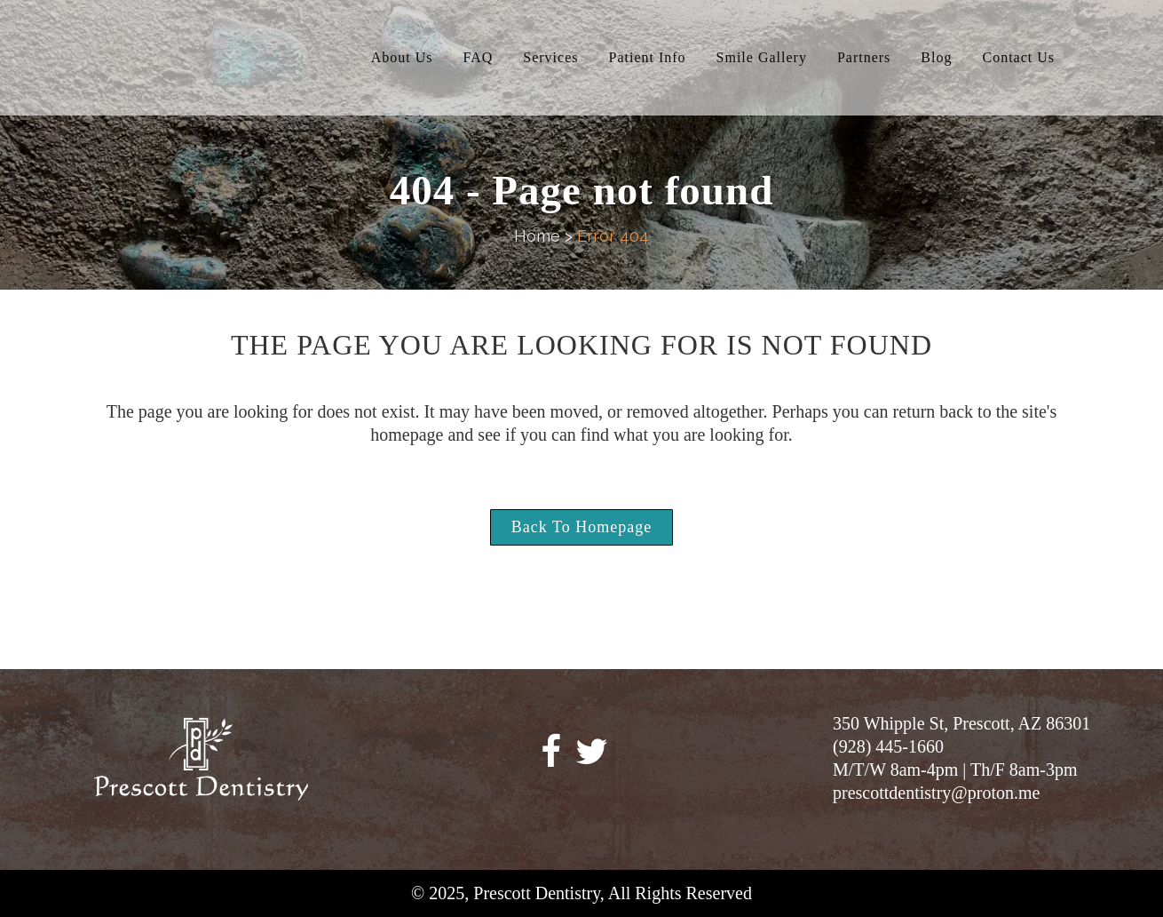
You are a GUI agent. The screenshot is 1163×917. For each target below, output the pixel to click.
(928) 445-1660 (888, 746)
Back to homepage (581, 527)
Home (537, 236)
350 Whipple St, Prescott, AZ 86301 (961, 723)
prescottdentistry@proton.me (936, 792)
